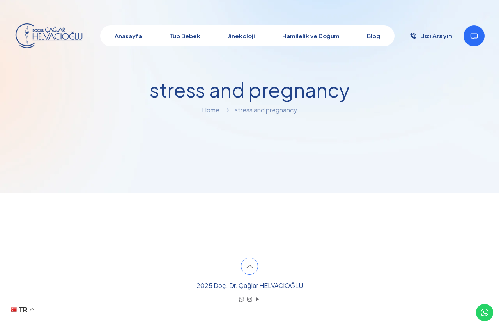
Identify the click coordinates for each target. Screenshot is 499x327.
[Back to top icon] (249, 266)
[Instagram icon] (250, 298)
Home (210, 110)
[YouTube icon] (258, 298)
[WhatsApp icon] (241, 298)
